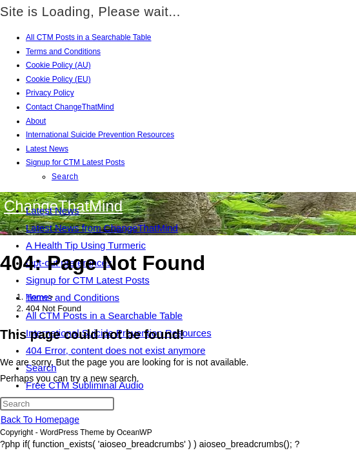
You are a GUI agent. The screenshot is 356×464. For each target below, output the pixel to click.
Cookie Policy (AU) (58, 65)
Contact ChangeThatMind (70, 106)
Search (65, 176)
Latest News (47, 148)
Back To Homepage (40, 419)
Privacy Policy (50, 92)
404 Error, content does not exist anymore (116, 350)
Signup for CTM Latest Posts (75, 162)
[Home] (37, 297)
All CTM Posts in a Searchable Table (89, 37)
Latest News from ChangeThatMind (102, 227)
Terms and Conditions (63, 51)
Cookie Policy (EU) (58, 79)
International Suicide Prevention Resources (100, 134)
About (36, 121)
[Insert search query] (57, 404)
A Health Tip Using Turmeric (86, 245)
